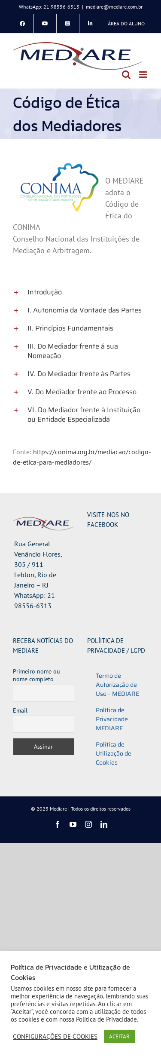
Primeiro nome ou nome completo (36, 675)
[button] (80, 292)
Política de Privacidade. (107, 1019)
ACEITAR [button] (119, 1036)
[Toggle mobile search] (126, 74)
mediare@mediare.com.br (114, 6)
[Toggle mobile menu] (143, 74)
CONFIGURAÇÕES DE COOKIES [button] (55, 1037)
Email (20, 710)
